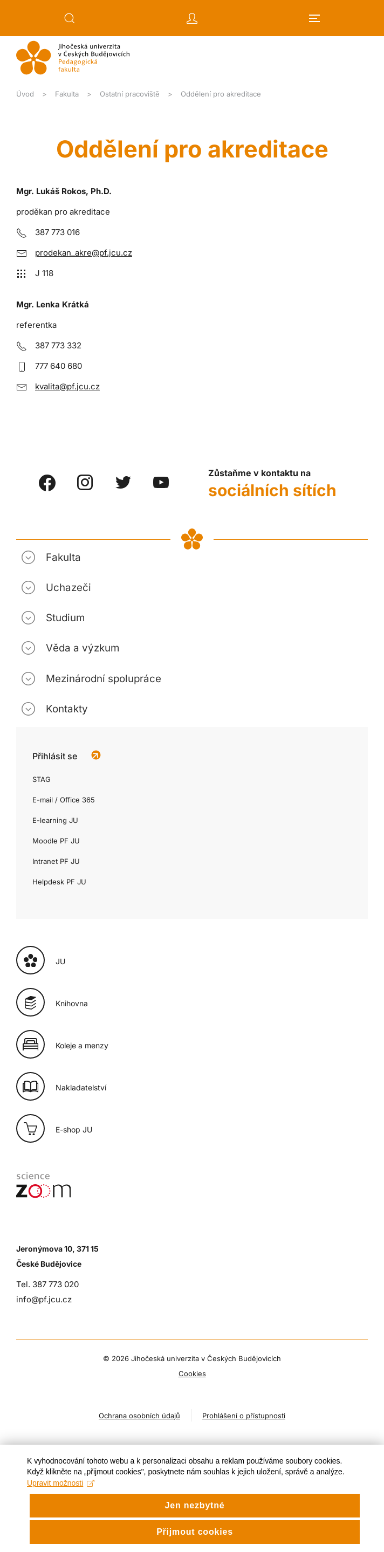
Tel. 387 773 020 (47, 1284)
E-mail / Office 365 (63, 799)
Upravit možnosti (60, 1502)
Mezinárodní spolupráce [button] (103, 678)
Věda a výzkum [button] (82, 648)
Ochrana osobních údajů (139, 1415)
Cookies (192, 1373)
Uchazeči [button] (68, 587)
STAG (41, 779)
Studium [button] (65, 618)
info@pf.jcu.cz (44, 1299)
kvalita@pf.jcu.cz (67, 386)
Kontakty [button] (67, 709)
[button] (70, 18)
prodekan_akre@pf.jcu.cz (83, 253)
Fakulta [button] (63, 557)
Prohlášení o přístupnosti (243, 1415)
